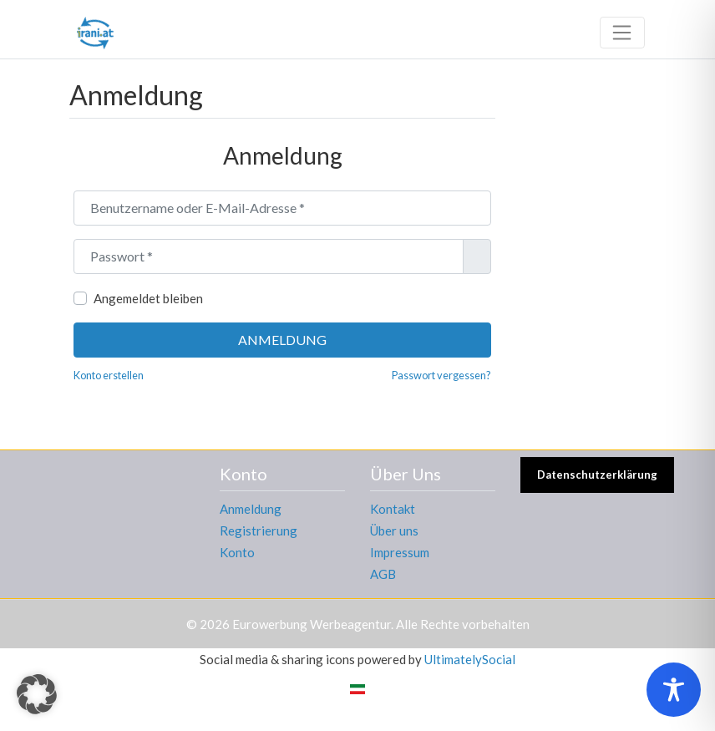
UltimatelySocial (469, 659)
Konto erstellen (109, 375)
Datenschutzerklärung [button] (597, 474)
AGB (383, 573)
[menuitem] (357, 688)
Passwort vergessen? (441, 375)
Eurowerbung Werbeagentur (311, 624)
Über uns (394, 530)
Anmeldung (282, 340)
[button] (37, 694)
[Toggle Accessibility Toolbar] (673, 689)
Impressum (399, 552)
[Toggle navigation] (622, 32)
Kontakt (392, 508)
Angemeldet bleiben (148, 298)
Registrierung (258, 530)
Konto (237, 552)
